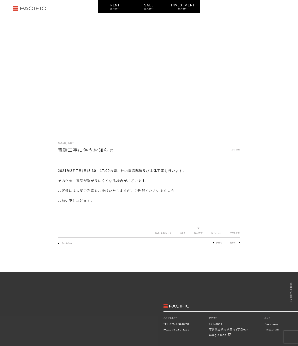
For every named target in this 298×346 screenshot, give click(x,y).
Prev (217, 242)
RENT (115, 6)
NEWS (236, 150)
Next (235, 242)
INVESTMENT (183, 6)
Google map (220, 334)
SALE (149, 6)
